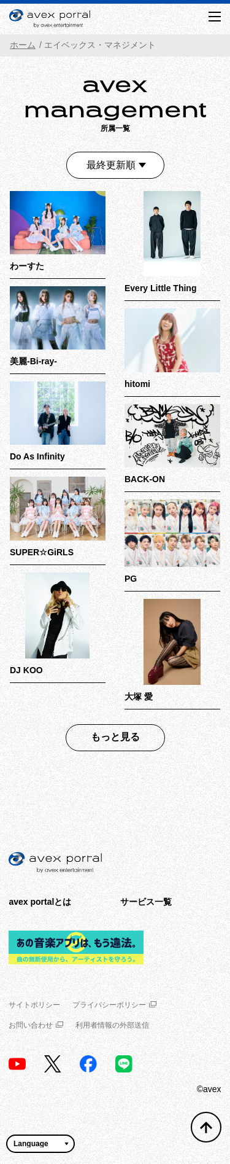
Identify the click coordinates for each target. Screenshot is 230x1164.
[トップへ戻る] (206, 1127)
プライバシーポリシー (114, 1005)
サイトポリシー (34, 1005)
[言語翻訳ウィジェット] (40, 1144)
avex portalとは (40, 902)
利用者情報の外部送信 (112, 1025)
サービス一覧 (146, 902)
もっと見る (115, 737)
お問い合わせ (36, 1025)
